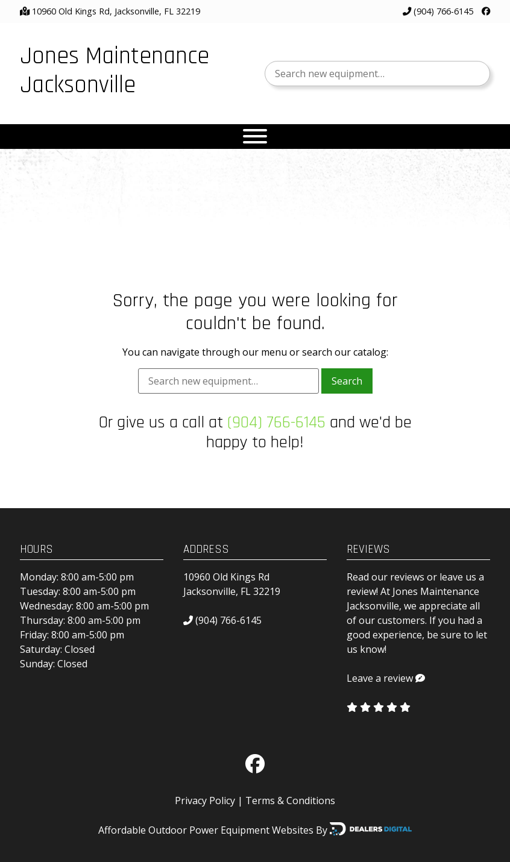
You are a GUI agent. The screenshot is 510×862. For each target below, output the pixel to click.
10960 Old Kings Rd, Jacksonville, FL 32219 (116, 11)
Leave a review (380, 678)
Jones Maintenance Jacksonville (114, 71)
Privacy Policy (205, 800)
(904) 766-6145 (438, 11)
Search (347, 381)
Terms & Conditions (290, 800)
